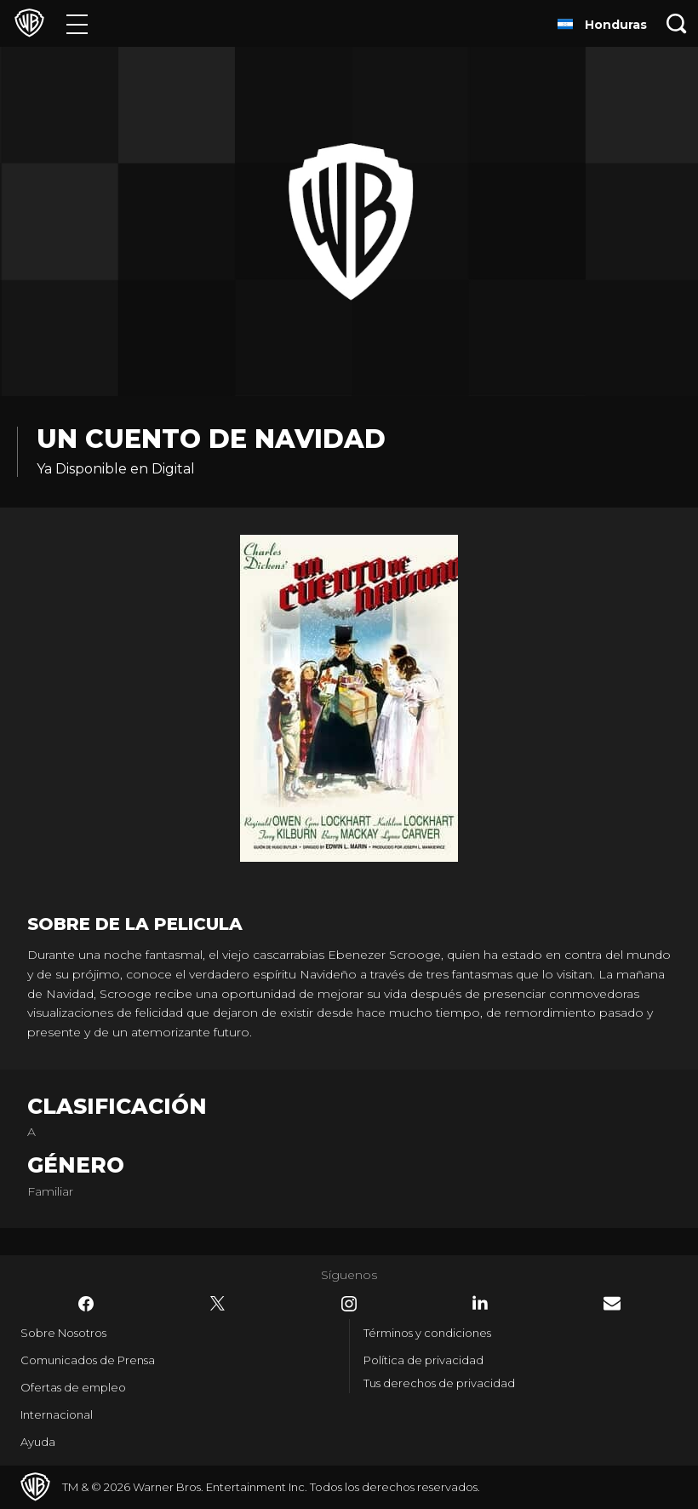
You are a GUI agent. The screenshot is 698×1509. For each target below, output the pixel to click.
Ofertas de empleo (73, 1387)
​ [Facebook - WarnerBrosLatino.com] (86, 1303)
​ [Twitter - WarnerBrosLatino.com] (218, 1303)
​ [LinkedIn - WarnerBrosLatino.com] (480, 1303)
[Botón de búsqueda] (676, 23)
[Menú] (77, 23)
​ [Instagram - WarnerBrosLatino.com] (349, 1303)
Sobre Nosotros (63, 1333)
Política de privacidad (423, 1360)
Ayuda (37, 1442)
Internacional (56, 1414)
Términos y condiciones (427, 1333)
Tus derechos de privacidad (439, 1383)
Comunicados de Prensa (87, 1360)
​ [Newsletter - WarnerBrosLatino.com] (612, 1303)
